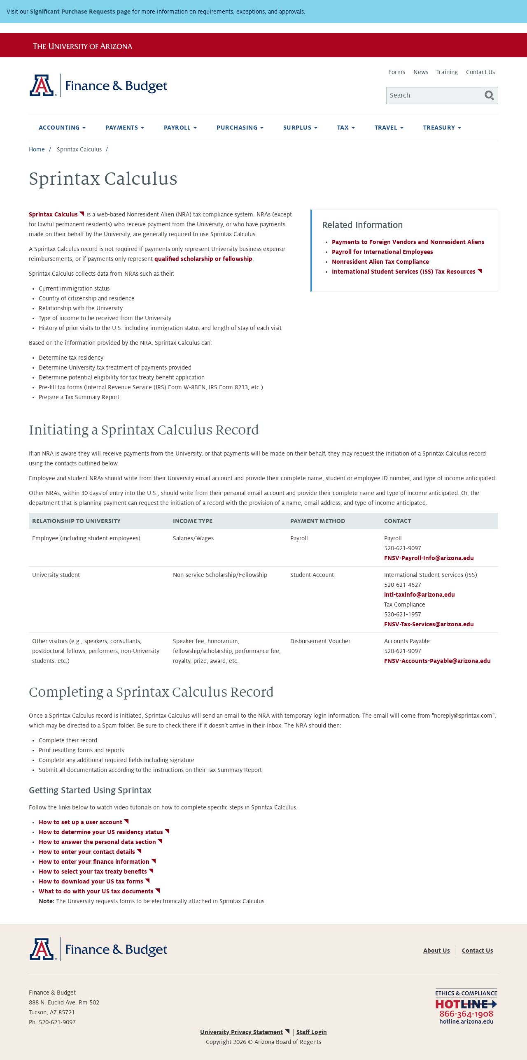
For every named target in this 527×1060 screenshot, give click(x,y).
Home (37, 149)
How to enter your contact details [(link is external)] (91, 851)
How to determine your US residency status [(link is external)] (105, 832)
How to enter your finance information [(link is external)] (98, 861)
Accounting (62, 127)
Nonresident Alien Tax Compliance (380, 261)
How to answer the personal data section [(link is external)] (101, 842)
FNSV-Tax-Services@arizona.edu (429, 624)
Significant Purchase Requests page (80, 11)
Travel (389, 127)
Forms (396, 72)
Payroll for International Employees (382, 252)
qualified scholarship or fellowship (203, 259)
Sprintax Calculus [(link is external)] (57, 214)
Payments (124, 127)
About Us (436, 950)
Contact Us (480, 72)
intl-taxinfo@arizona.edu (419, 594)
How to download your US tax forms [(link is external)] (95, 881)
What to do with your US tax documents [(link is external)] (100, 891)
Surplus (300, 127)
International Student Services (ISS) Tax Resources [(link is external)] (407, 271)
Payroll (180, 127)
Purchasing (240, 127)
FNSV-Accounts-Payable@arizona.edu (437, 661)
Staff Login (311, 1032)
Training (447, 72)
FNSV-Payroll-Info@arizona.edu (429, 558)
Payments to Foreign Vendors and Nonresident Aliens (408, 242)
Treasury (442, 127)
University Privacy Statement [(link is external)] (245, 1032)
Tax (346, 127)
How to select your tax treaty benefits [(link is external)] (97, 871)
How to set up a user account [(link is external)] (84, 822)
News (420, 72)
